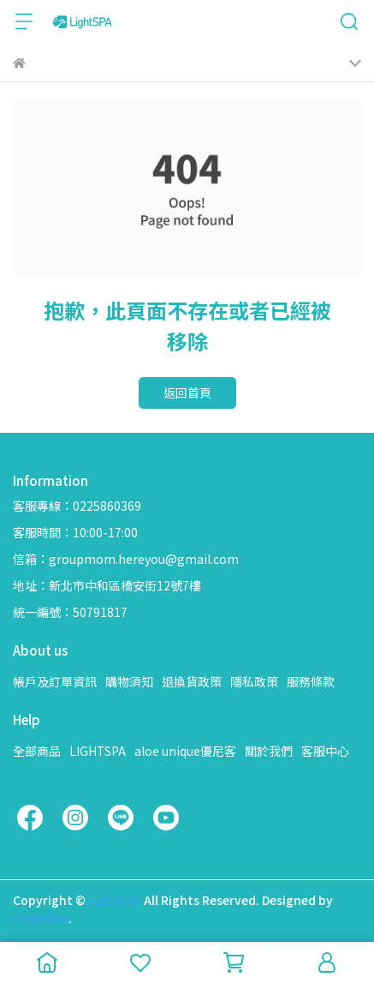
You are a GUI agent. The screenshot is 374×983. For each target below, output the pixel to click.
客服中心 (325, 750)
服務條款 (311, 681)
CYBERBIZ (40, 917)
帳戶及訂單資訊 (55, 681)
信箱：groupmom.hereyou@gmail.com (126, 558)
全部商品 (37, 750)
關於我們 (269, 750)
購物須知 (129, 681)
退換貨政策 (192, 681)
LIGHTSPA (97, 750)
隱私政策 (254, 681)
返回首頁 (187, 392)
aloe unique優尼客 (185, 750)
